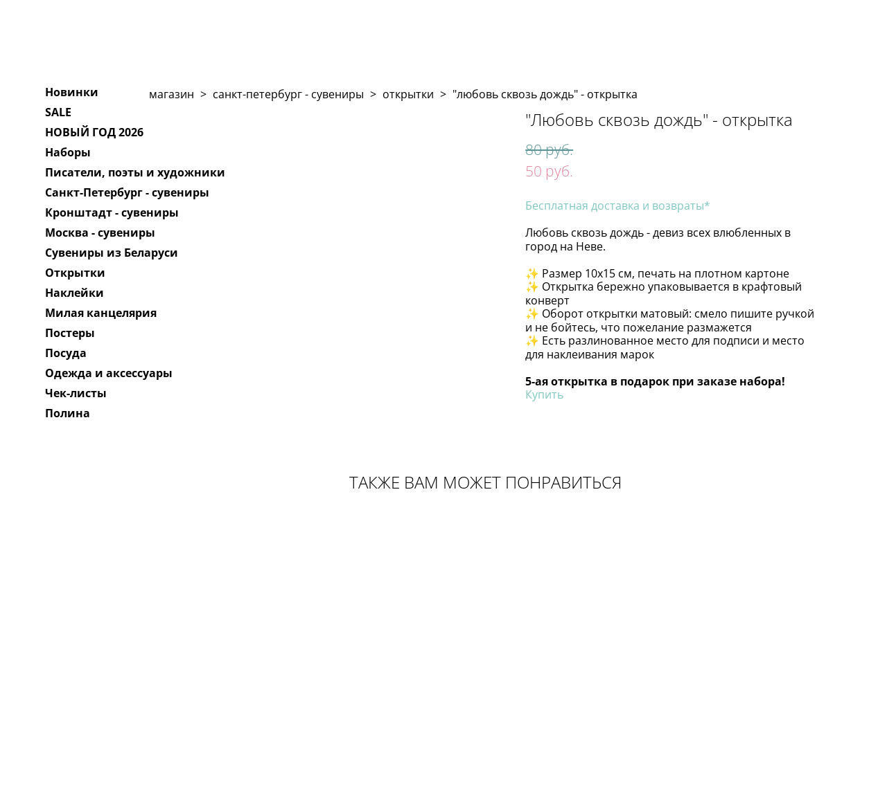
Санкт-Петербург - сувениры (127, 192)
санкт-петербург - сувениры (288, 94)
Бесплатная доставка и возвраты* (617, 205)
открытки (408, 94)
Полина (67, 413)
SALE (58, 112)
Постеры (70, 332)
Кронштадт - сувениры (112, 212)
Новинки (71, 92)
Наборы (68, 152)
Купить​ (544, 394)
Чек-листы (76, 393)
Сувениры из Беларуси (111, 252)
